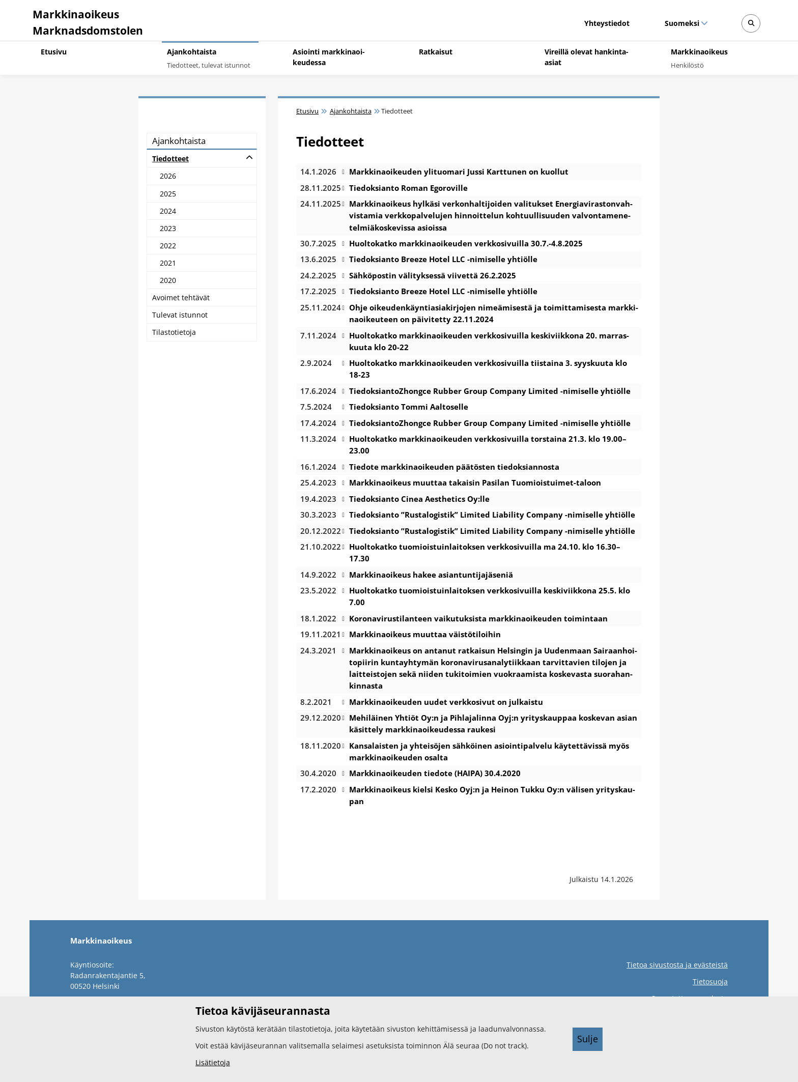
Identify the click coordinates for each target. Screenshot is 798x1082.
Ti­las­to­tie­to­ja (174, 332)
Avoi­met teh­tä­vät (181, 297)
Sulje (587, 1039)
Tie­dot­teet (170, 158)
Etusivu (307, 111)
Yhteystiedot (607, 23)
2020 (168, 280)
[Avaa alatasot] (249, 157)
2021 (168, 263)
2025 (168, 193)
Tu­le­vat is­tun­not (180, 315)
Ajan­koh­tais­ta (179, 141)
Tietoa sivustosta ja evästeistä (677, 965)
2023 (168, 228)
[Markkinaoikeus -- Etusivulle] (86, 20)
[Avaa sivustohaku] (751, 23)
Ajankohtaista (351, 111)
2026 (168, 176)
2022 (168, 245)
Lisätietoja (212, 1062)
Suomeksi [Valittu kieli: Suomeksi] (681, 23)
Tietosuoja (710, 981)
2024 (168, 211)
